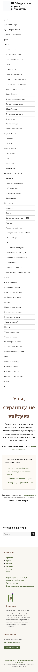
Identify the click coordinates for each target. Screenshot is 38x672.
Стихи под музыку (12, 332)
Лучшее (6, 20)
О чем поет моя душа (15, 248)
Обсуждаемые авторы (13, 377)
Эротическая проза (14, 129)
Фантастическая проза (15, 89)
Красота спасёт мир (14, 228)
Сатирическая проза (14, 104)
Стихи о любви (10, 282)
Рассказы (10, 163)
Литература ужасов (14, 74)
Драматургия (11, 69)
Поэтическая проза (12, 307)
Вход (5, 386)
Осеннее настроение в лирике (20, 479)
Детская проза (12, 50)
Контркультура (12, 124)
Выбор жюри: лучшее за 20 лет (20, 483)
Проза (5, 40)
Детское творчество (14, 59)
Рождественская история (16, 258)
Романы (9, 144)
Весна (8, 213)
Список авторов (11, 367)
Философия (11, 198)
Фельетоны (10, 168)
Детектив (10, 64)
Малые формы (10, 149)
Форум (6, 381)
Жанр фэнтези (12, 94)
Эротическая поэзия (13, 347)
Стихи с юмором (11, 337)
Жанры (7, 45)
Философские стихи (12, 342)
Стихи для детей (11, 322)
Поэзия (6, 277)
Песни (7, 302)
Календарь (10, 178)
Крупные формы (11, 134)
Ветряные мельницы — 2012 (17, 218)
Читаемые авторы (11, 372)
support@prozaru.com (12, 642)
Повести (9, 139)
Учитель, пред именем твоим (18, 272)
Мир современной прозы (18, 468)
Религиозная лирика (13, 312)
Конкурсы (8, 203)
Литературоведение (14, 183)
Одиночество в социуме (16, 253)
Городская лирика (12, 287)
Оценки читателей (13, 35)
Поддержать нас (12, 647)
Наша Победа (11, 238)
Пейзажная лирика (12, 297)
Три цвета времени (14, 268)
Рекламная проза (13, 193)
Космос (9, 223)
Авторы (6, 357)
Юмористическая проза (16, 99)
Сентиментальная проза (16, 84)
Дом (7, 243)
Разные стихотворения (14, 352)
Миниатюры (11, 154)
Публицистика (12, 188)
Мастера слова (11, 362)
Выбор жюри (10, 25)
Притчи (9, 159)
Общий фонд (11, 109)
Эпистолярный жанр (14, 114)
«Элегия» (9, 208)
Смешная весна (12, 263)
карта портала (30, 495)
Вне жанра (10, 119)
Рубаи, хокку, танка (12, 317)
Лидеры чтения (12, 30)
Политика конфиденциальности (20, 586)
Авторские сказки (13, 55)
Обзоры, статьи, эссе (13, 173)
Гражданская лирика (13, 292)
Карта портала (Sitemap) (16, 577)
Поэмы (7, 327)
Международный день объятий (19, 233)
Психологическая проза (16, 79)
